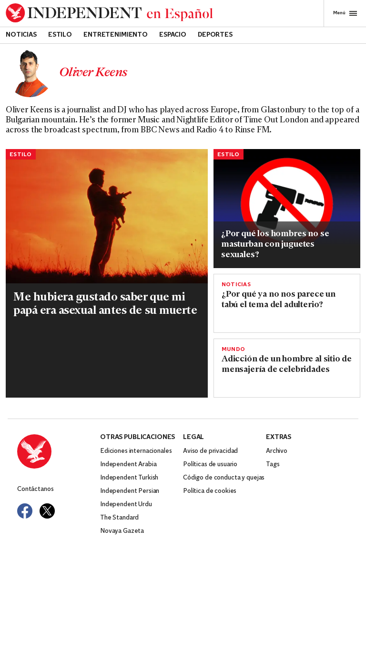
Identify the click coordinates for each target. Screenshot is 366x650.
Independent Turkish (129, 477)
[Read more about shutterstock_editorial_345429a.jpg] (107, 216)
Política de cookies (209, 491)
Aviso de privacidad (210, 451)
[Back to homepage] (109, 13)
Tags (272, 464)
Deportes (215, 35)
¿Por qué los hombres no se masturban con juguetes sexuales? (275, 245)
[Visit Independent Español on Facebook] (24, 511)
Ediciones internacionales (136, 451)
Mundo (233, 349)
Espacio (172, 35)
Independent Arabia (128, 464)
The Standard (119, 517)
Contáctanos (35, 489)
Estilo (60, 35)
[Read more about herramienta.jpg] (287, 198)
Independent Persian (129, 491)
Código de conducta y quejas (223, 477)
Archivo (276, 451)
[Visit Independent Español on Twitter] (47, 511)
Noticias (21, 35)
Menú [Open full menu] (345, 13)
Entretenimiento (115, 35)
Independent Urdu (126, 504)
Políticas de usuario (210, 464)
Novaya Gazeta (122, 531)
